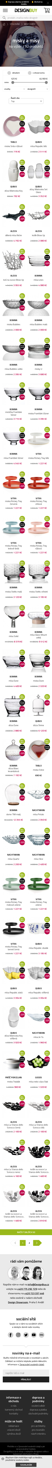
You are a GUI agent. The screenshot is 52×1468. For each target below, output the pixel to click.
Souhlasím (26, 1464)
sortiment (5, 9)
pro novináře (38, 1430)
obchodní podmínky (38, 1413)
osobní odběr (38, 1406)
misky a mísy (29, 24)
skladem (16, 72)
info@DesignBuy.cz (38, 1284)
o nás (14, 1406)
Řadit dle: (15, 98)
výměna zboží (14, 1434)
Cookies (32, 1448)
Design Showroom (18, 1302)
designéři (31, 89)
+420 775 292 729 (27, 1289)
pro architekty (38, 1426)
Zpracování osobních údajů (32, 1364)
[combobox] (26, 101)
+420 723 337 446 (34, 1293)
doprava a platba (38, 1409)
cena (6, 82)
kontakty (13, 1413)
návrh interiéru (38, 1434)
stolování (15, 24)
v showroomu (39, 72)
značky (7, 89)
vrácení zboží (13, 1430)
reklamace (13, 1426)
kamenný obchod (13, 1409)
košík (47, 9)
